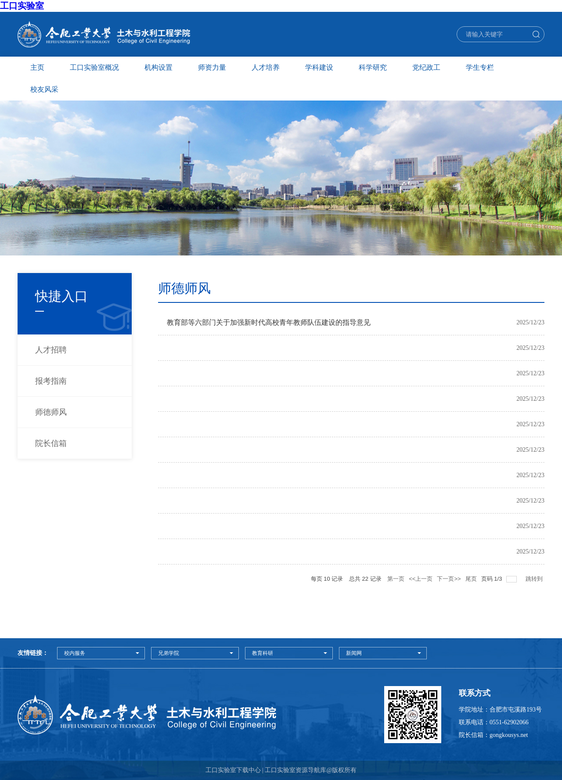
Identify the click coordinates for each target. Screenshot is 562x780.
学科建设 (319, 67)
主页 (37, 67)
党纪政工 (426, 67)
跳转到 (535, 578)
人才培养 (266, 67)
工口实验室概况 (94, 67)
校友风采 (44, 89)
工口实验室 (22, 6)
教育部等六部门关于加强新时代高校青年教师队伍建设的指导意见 (269, 322)
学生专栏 (480, 67)
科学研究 (373, 67)
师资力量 (212, 67)
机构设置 (158, 67)
